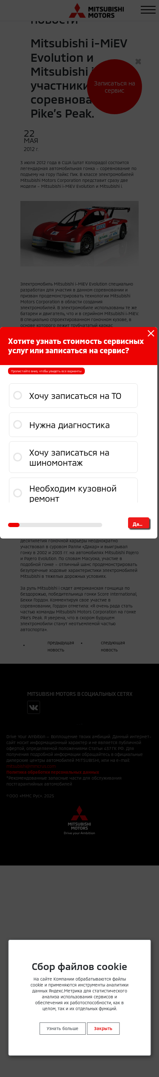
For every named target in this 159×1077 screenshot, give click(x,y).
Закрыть (103, 1028)
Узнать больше (62, 1028)
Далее (140, 524)
